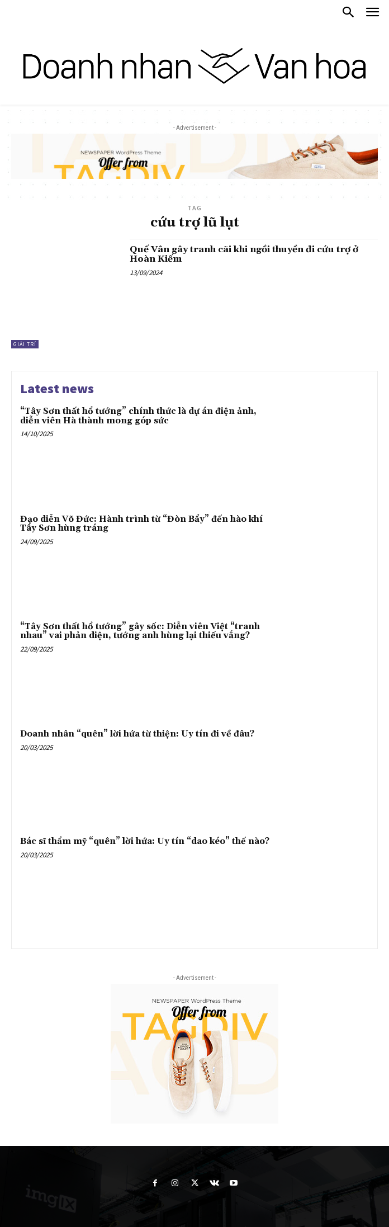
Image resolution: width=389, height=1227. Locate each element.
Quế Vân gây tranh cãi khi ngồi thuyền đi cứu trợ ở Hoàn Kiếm (244, 254)
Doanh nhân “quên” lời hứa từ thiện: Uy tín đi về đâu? (137, 734)
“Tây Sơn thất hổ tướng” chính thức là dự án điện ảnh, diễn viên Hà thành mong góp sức (138, 416)
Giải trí (24, 344)
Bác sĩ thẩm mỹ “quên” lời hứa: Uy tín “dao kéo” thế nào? (144, 841)
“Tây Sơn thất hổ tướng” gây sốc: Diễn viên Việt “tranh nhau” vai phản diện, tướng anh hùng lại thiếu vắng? (140, 631)
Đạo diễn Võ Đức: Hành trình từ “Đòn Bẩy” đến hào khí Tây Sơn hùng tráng (141, 524)
